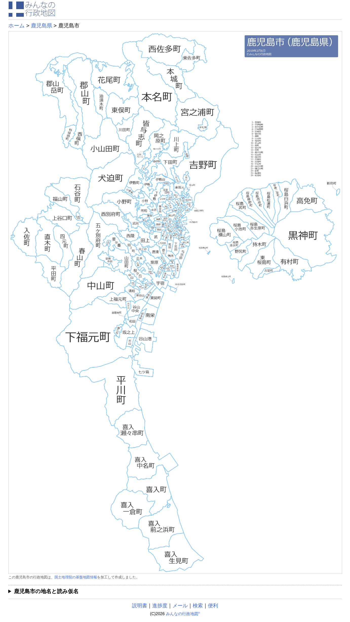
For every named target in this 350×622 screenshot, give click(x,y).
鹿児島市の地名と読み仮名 (46, 591)
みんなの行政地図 (183, 614)
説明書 (139, 605)
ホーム (16, 25)
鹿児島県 (41, 25)
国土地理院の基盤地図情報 (75, 577)
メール (180, 605)
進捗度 (159, 605)
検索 (198, 605)
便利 (213, 605)
